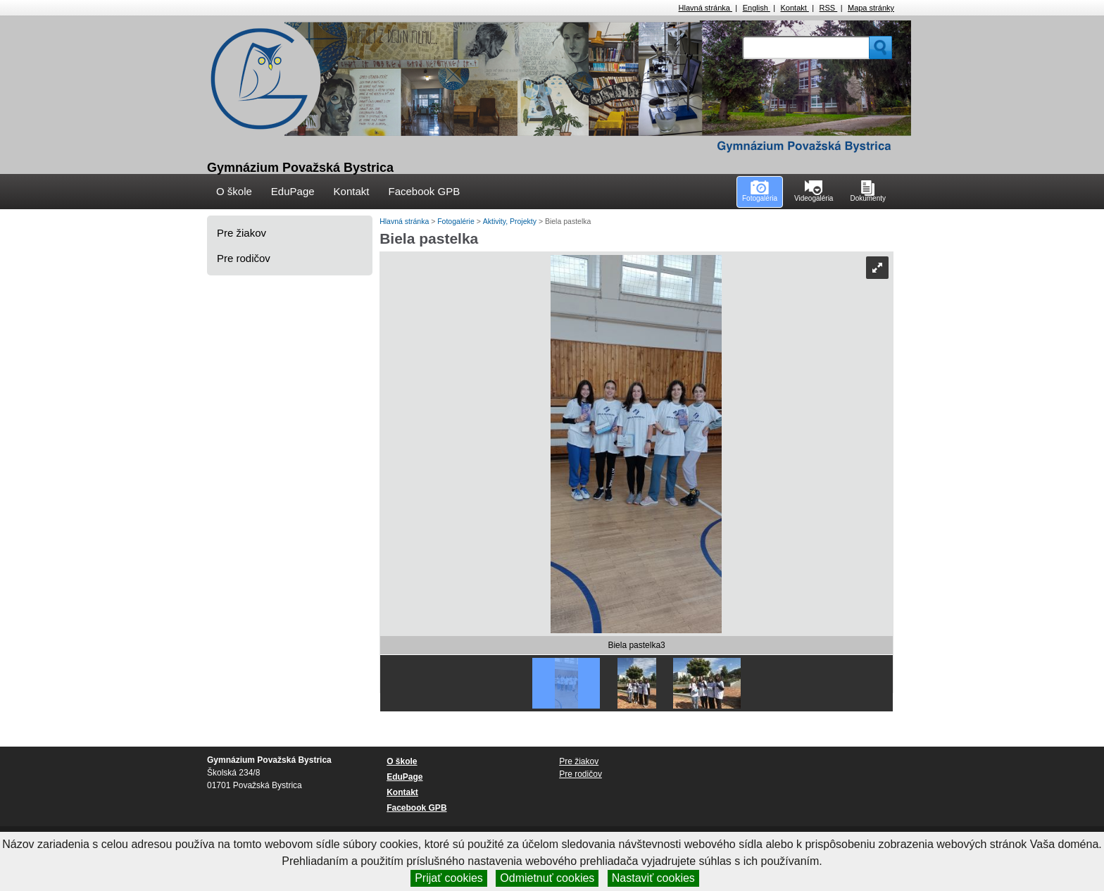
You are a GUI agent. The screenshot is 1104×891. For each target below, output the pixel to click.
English (756, 8)
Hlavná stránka (705, 8)
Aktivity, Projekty (511, 221)
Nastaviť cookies (653, 878)
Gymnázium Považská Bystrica (300, 168)
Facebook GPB (424, 191)
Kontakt (795, 8)
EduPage (293, 191)
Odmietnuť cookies (547, 878)
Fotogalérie (456, 221)
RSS (829, 8)
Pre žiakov (241, 233)
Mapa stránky (871, 8)
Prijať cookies (449, 878)
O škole (234, 191)
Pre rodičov (243, 258)
